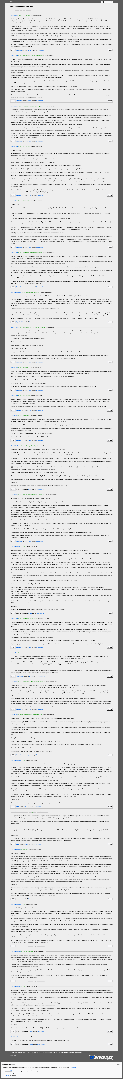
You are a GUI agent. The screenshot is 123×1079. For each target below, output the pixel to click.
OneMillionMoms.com (17, 1037)
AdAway (7, 1075)
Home (11, 1052)
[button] (102, 2)
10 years (30, 946)
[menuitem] (108, 2)
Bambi (17, 806)
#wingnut (25, 55)
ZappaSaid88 (19, 322)
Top (21, 10)
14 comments (37, 806)
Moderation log (35, 1052)
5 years (31, 322)
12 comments (39, 362)
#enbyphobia (26, 15)
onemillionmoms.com (36, 15)
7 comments (39, 709)
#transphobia (41, 327)
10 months (30, 50)
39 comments (41, 1031)
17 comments (39, 141)
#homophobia (31, 55)
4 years (29, 647)
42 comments (41, 981)
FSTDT (12, 1)
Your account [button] (108, 1)
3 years (29, 195)
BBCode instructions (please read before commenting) (67, 1052)
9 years (30, 898)
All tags (20, 1052)
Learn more (73, 1067)
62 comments (41, 1044)
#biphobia (36, 446)
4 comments (41, 50)
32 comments (41, 946)
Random (28, 10)
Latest (17, 10)
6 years (30, 613)
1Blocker (7, 1073)
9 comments (39, 247)
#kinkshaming (32, 106)
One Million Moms (16, 292)
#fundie (20, 15)
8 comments (39, 755)
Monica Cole (14, 15)
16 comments (39, 410)
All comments (26, 1052)
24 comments (41, 322)
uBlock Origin (8, 1071)
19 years (30, 1044)
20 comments (39, 195)
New (24, 10)
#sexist (40, 714)
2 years (29, 100)
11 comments (39, 100)
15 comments (39, 286)
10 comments (39, 647)
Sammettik (19, 50)
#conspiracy (39, 55)
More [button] (109, 50)
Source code (13, 1055)
